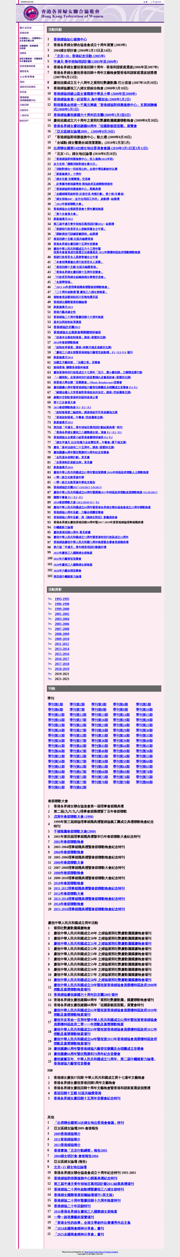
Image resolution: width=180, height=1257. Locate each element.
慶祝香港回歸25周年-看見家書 (72, 532)
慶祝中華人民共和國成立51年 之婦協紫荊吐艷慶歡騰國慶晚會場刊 (102, 943)
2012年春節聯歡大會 (69, 894)
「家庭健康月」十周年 (67, 174)
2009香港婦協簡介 (67, 1134)
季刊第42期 (78, 746)
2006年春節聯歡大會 (69, 862)
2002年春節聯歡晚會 (69, 842)
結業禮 (115, 198)
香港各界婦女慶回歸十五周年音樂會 (76, 243)
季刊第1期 (55, 704)
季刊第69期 (121, 772)
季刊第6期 (55, 710)
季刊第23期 (99, 725)
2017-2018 (62, 664)
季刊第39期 (121, 741)
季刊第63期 (99, 767)
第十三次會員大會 (65, 402)
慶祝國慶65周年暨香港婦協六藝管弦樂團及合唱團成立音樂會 (99, 1049)
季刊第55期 (144, 756)
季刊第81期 (56, 787)
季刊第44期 (121, 746)
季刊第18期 (99, 720)
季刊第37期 (78, 741)
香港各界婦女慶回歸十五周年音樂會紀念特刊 (87, 1098)
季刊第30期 (144, 730)
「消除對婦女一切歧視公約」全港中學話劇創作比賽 (85, 169)
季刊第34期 (121, 735)
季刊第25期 (144, 725)
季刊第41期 (56, 746)
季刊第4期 (120, 704)
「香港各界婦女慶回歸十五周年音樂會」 (79, 272)
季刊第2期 (77, 704)
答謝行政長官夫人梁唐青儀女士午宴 (76, 257)
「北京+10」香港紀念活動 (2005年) (79, 56)
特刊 (119, 427)
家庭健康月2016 (63, 467)
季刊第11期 (56, 715)
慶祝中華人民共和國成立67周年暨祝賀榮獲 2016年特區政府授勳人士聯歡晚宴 (101, 472)
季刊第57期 (78, 761)
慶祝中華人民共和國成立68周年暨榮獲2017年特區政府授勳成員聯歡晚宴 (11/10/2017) (105, 492)
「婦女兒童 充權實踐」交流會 (72, 179)
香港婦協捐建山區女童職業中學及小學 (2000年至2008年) (95, 94)
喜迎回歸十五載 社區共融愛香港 (73, 238)
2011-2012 (62, 644)
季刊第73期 (99, 777)
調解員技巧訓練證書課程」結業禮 (77, 233)
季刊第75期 (144, 777)
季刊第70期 (144, 772)
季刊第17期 (78, 720)
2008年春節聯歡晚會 (69, 873)
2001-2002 (62, 614)
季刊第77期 (78, 782)
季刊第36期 (56, 741)
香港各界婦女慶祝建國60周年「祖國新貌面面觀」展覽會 (95, 126)
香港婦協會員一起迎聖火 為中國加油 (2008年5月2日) (92, 99)
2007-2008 (62, 629)
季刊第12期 (78, 715)
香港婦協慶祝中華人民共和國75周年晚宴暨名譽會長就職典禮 (91, 542)
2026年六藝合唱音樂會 (67, 570)
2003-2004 (62, 619)
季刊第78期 (99, 782)
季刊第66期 (56, 772)
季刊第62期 (78, 767)
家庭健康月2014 (63, 357)
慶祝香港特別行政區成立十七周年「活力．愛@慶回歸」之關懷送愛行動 (98, 372)
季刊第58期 (99, 761)
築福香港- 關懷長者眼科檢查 (71, 367)
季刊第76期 (56, 782)
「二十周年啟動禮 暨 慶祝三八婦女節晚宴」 (81, 292)
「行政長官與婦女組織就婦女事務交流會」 (80, 277)
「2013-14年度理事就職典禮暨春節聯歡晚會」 (82, 287)
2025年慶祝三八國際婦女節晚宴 (73, 552)
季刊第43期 (99, 746)
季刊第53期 (99, 756)
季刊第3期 (98, 704)
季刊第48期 (99, 751)
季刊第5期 (143, 704)
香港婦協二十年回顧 (69, 1206)
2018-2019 (62, 669)
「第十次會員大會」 (66, 213)
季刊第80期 (144, 782)
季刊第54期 (121, 756)
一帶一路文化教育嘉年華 (69, 477)
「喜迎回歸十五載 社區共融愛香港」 (76, 267)
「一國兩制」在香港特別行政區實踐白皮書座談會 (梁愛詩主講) (92, 377)
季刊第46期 (56, 751)
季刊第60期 (144, 761)
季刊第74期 (121, 777)
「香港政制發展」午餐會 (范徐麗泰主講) (78, 417)
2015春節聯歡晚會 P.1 (67, 407)
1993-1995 (62, 599)
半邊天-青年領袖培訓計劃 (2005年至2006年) (86, 61)
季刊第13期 (99, 715)
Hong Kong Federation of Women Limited (101, 1252)
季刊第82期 (78, 787)
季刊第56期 (56, 761)
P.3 (124, 352)
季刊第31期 (56, 735)
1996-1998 (62, 604)
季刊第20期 (144, 720)
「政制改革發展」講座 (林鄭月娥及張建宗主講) (83, 347)
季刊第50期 (144, 751)
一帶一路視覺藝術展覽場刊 (74, 1217)
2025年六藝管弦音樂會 (67, 558)
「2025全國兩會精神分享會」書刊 (79, 1234)
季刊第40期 (144, 741)
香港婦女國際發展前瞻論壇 (70, 302)
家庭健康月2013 (63, 307)
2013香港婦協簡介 (67, 1145)
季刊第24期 (121, 725)
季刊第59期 (121, 761)
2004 (57, 852)
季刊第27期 (78, 730)
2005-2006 (62, 624)
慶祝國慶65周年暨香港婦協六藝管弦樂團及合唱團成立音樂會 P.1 (93, 387)
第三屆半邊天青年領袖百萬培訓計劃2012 (79, 223)
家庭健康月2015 (63, 422)
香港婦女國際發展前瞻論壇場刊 (77, 1195)
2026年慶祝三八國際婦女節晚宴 (73, 564)
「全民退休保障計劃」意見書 (72, 457)
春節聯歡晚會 (74, 852)
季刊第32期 (78, 735)
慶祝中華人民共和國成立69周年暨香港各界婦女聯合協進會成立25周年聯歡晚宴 (102, 507)
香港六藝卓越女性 (65, 312)
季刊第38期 (99, 741)
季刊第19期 (121, 720)
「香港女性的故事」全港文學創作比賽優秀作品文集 (92, 1223)
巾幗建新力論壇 (63, 527)
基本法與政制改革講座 (67, 322)
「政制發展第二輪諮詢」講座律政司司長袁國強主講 (85, 412)
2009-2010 (62, 639)
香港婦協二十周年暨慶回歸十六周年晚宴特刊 (87, 1200)
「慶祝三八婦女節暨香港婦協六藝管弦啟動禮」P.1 (84, 352)
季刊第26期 (56, 730)
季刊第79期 (121, 782)
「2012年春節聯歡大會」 (69, 203)
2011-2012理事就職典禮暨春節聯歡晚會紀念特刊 (89, 888)
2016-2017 (62, 659)
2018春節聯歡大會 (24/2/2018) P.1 (74, 502)
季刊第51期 (56, 756)
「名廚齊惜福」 (63, 282)
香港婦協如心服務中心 (70, 39)
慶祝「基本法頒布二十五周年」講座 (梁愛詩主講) (84, 447)
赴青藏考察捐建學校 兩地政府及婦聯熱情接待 (83, 184)
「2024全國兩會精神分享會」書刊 (79, 1228)
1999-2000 (62, 609)
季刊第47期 (78, 751)
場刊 (130, 352)
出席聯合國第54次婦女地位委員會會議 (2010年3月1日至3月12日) (101, 148)
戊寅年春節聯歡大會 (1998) (74, 817)
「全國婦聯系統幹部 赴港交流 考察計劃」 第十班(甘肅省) (89, 194)
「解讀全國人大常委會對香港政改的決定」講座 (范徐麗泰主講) (92, 392)
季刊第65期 (144, 767)
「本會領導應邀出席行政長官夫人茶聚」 (79, 262)
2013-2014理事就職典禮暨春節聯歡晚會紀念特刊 (89, 899)
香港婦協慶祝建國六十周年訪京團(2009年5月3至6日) (92, 115)
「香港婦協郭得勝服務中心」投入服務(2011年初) (84, 159)
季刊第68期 (99, 772)
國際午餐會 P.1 (63, 497)
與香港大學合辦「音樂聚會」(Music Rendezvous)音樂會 (88, 382)
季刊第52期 (78, 756)
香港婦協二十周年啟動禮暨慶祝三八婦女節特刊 (89, 1189)
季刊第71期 (56, 777)
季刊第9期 (120, 710)
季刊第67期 (78, 772)
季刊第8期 (98, 710)
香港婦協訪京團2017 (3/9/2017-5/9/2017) (78, 487)
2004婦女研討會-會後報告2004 (76, 1156)
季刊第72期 (78, 777)
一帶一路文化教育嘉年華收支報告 (74, 482)
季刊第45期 (144, 746)
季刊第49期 (121, 751)
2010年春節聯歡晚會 (69, 883)
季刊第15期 (144, 715)
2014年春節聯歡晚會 (66, 342)
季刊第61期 (56, 767)
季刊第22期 (78, 725)
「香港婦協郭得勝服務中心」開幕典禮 (77, 189)
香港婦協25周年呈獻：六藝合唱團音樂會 (79, 512)
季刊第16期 (56, 720)
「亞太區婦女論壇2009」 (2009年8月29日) (84, 131)
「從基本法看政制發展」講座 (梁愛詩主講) (80, 337)
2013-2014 (62, 649)
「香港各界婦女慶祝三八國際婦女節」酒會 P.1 (82, 432)
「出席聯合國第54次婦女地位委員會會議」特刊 (89, 1123)
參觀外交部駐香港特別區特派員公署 (76, 397)
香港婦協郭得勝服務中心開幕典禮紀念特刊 (85, 1178)
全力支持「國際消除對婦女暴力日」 (76, 164)
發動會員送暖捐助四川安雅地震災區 (76, 297)
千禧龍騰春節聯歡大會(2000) (75, 831)
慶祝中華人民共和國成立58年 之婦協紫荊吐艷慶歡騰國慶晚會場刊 (102, 980)
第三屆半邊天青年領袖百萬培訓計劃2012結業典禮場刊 (94, 1184)
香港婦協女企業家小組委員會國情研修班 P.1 (81, 437)
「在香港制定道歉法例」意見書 (73, 462)
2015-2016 (62, 654)
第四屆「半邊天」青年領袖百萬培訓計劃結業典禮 (84, 427)
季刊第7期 (77, 710)
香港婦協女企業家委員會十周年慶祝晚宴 (79, 208)
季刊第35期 (144, 735)
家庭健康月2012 (63, 218)
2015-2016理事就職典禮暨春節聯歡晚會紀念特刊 (89, 909)
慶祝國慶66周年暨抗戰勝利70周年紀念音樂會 (81, 452)
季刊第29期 (121, 730)
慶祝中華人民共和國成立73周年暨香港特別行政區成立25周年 (91, 537)
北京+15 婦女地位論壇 (70, 1167)
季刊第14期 (121, 715)
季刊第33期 (99, 735)
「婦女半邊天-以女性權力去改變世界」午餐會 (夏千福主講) (90, 442)
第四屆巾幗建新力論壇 (67, 576)
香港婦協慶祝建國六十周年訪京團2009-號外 (86, 995)
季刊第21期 (56, 725)
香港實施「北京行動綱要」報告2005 (80, 1150)
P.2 (119, 352)
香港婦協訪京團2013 (67, 327)
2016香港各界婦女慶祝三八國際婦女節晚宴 (85, 1212)
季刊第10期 (144, 710)
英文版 (107, 1195)
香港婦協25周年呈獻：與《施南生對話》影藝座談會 (85, 517)
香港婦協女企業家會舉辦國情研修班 (77, 332)
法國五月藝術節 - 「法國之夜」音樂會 (77, 362)
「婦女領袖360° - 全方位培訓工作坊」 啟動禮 (81, 198)
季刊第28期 (99, 730)
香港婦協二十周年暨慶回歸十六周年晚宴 (79, 317)
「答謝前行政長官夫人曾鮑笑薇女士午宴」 (80, 228)
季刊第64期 (121, 767)
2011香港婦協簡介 (67, 1139)
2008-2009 (62, 634)
